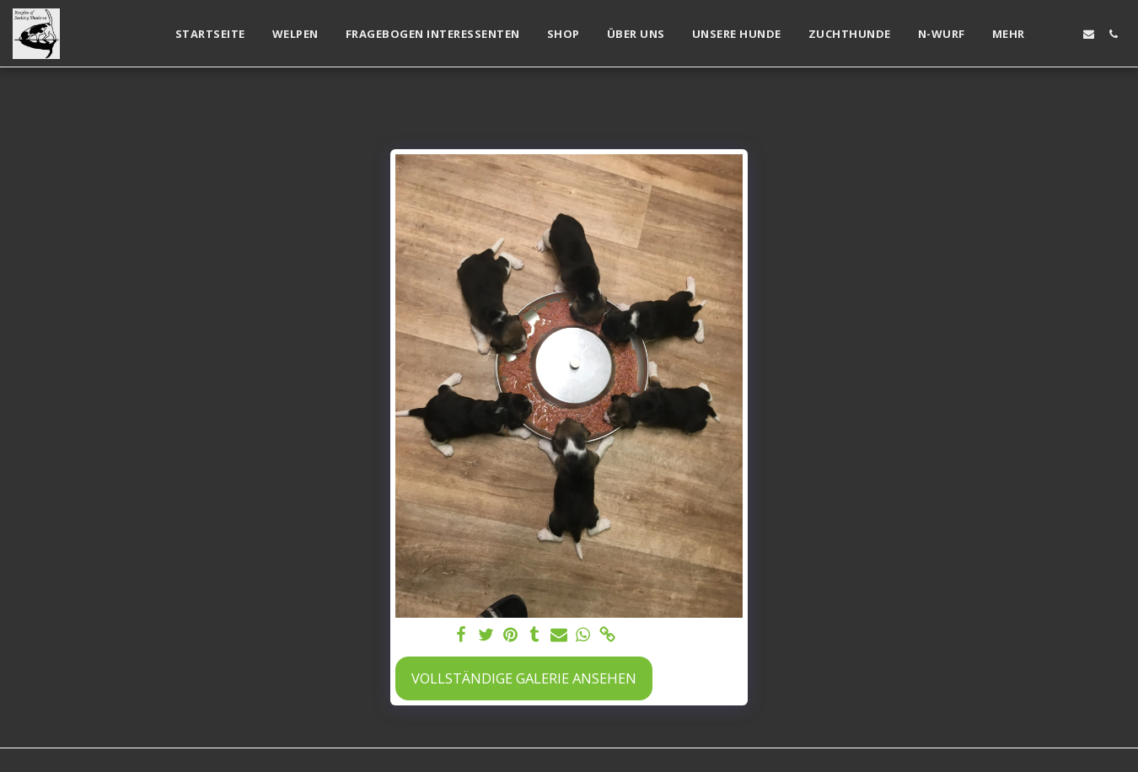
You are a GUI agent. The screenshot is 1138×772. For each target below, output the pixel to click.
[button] (1064, 34)
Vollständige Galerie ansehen (523, 678)
